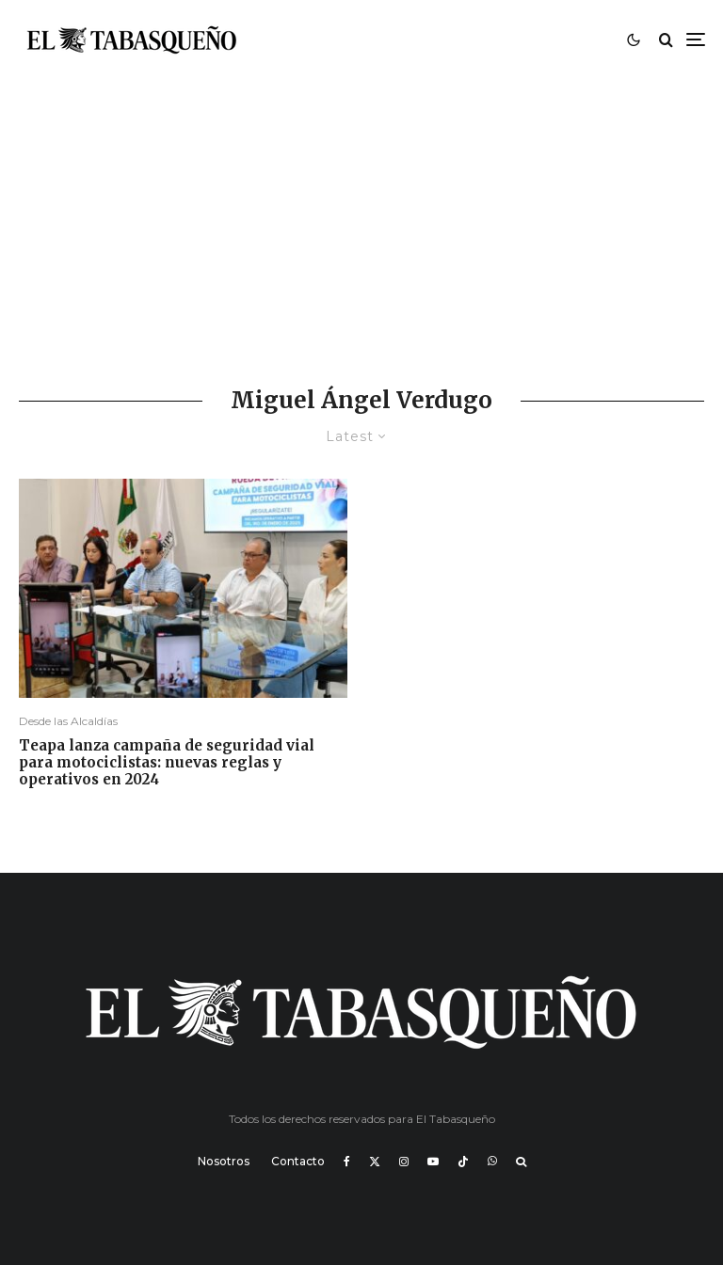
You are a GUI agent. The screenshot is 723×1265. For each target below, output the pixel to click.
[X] (375, 1161)
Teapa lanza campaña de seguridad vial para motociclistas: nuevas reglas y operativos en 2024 (166, 762)
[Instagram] (404, 1161)
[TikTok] (463, 1161)
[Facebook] (347, 1161)
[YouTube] (433, 1161)
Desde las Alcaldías (68, 721)
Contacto (298, 1161)
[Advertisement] (361, 220)
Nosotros (223, 1161)
